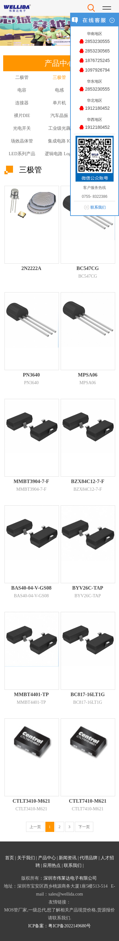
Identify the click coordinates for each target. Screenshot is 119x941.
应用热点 (52, 865)
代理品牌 (88, 857)
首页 (9, 857)
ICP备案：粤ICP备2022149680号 (59, 926)
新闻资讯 (67, 857)
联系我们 (73, 865)
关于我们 (26, 857)
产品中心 (47, 857)
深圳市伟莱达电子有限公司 (70, 878)
